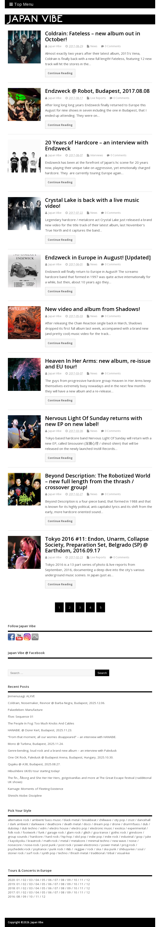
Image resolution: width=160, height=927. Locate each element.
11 (81, 880)
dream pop (101, 824)
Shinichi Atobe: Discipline (25, 796)
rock (90, 849)
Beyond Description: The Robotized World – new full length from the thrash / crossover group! (97, 481)
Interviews (96, 155)
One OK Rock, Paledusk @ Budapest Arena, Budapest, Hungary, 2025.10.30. (60, 757)
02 (24, 880)
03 (31, 880)
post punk (49, 845)
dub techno (29, 828)
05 (43, 880)
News (93, 46)
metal (64, 841)
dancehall (143, 820)
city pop (119, 820)
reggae (79, 849)
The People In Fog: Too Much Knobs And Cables (41, 723)
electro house (59, 828)
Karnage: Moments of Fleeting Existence (35, 789)
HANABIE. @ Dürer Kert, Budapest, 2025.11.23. (40, 730)
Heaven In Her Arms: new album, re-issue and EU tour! (98, 363)
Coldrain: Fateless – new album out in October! (92, 36)
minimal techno (98, 841)
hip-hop (67, 837)
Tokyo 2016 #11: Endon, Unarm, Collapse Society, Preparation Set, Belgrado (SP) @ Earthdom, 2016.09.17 (97, 544)
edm (43, 828)
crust (131, 820)
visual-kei (123, 853)
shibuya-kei (127, 849)
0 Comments (113, 46)
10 (75, 880)
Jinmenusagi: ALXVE (21, 696)
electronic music (101, 828)
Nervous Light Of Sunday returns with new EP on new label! (93, 420)
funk (41, 832)
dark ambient (19, 824)
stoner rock (16, 853)
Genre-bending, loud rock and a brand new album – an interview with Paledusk (62, 751)
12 (88, 880)
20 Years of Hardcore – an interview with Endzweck (96, 145)
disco (87, 824)
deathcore (54, 824)
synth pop (48, 853)
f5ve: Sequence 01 (20, 717)
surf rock (32, 853)
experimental (137, 828)
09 (69, 880)
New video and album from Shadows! (92, 309)
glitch (86, 832)
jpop (139, 837)
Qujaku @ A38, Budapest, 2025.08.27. (34, 764)
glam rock (74, 832)
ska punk (110, 849)
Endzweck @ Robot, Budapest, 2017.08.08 (97, 90)
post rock (64, 845)
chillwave (105, 820)
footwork (29, 832)
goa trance (100, 832)
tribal (110, 853)
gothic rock (118, 832)
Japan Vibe (55, 46)
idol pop (80, 837)
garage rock (55, 832)
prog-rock (128, 845)
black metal (71, 820)
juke (148, 837)
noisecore (15, 845)
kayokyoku (17, 841)
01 (18, 880)
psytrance (40, 849)
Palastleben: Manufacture (25, 710)
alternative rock (18, 820)
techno (63, 853)
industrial (127, 837)
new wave (119, 841)
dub (145, 824)
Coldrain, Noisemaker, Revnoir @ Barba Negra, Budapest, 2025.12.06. (56, 703)
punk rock (56, 849)
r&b (68, 849)
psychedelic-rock (19, 849)
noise (133, 841)
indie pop (95, 837)
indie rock (111, 837)
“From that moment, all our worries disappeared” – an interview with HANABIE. (62, 737)
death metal (72, 824)
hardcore (36, 837)
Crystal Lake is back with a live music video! (92, 202)
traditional (98, 853)
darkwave (37, 824)
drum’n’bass (131, 824)
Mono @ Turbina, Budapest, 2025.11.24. (35, 744)
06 (50, 880)
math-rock (51, 841)
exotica (120, 828)
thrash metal (79, 853)
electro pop (79, 828)
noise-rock (32, 845)
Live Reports (98, 98)
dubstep (13, 828)
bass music (53, 820)
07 (56, 880)
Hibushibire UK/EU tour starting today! (34, 771)
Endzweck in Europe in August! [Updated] (98, 257)
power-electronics (86, 845)
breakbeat (89, 820)
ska (98, 849)
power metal (110, 845)
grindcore (135, 832)
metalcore (78, 841)
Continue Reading (60, 73)
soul (140, 849)
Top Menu (21, 4)
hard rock (52, 837)
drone (116, 824)
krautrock (34, 841)
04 (37, 880)
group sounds (17, 837)
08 (62, 880)
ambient (37, 820)
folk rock (14, 832)
